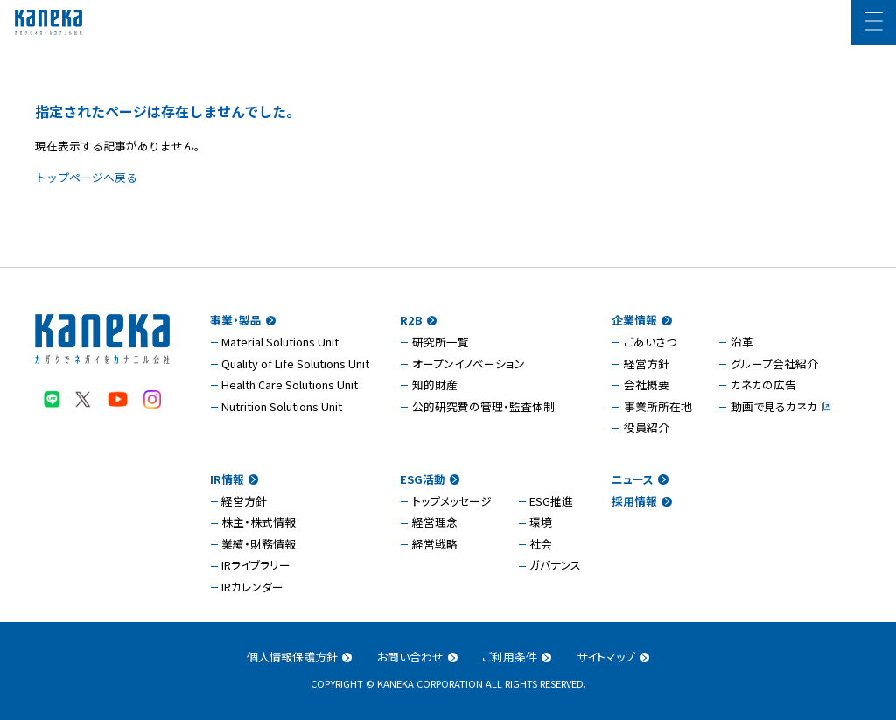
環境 (540, 522)
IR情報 (234, 479)
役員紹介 (646, 427)
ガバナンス (555, 564)
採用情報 (641, 501)
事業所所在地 (658, 406)
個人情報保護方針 (299, 656)
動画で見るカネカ (774, 406)
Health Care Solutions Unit (289, 384)
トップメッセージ (452, 501)
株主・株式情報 (258, 522)
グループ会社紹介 (774, 363)
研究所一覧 (440, 341)
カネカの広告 (763, 384)
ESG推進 (551, 501)
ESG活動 (429, 479)
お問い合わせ (417, 656)
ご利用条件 (516, 656)
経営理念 (435, 522)
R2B (418, 319)
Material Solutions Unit (280, 341)
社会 (540, 543)
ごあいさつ (650, 341)
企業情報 (641, 319)
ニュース (640, 479)
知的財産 (435, 384)
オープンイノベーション (468, 363)
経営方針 (646, 363)
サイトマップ (613, 656)
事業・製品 (243, 319)
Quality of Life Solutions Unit (295, 363)
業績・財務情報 (258, 543)
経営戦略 (435, 543)
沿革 (742, 341)
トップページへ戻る (86, 177)
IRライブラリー (255, 564)
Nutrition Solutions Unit (281, 406)
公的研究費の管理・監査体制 (483, 406)
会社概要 (646, 384)
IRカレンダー (252, 586)
